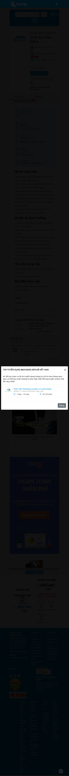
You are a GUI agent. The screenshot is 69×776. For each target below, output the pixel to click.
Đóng (61, 405)
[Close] (65, 369)
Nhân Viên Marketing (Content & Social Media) (32, 389)
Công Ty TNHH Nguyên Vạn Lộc (29, 391)
